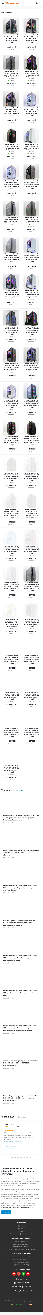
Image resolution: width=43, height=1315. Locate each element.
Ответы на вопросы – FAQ (21, 1257)
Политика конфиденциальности (21, 1234)
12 (27, 1157)
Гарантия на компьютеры (21, 1265)
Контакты (21, 1226)
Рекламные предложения (21, 1247)
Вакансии (21, 1231)
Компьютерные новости (21, 1244)
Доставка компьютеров (21, 1262)
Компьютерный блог (21, 1241)
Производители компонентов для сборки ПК (21, 1249)
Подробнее (6, 1212)
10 (24, 1157)
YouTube (14, 1274)
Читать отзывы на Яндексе (13, 1142)
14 (30, 1157)
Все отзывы (22, 1117)
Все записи (19, 790)
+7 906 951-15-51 (23, 1283)
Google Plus (19, 1274)
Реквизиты (21, 1228)
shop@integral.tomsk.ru (23, 1287)
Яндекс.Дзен (28, 1274)
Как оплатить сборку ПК (21, 1259)
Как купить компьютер (21, 1254)
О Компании (21, 1223)
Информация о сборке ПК (21, 1238)
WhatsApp (23, 1274)
